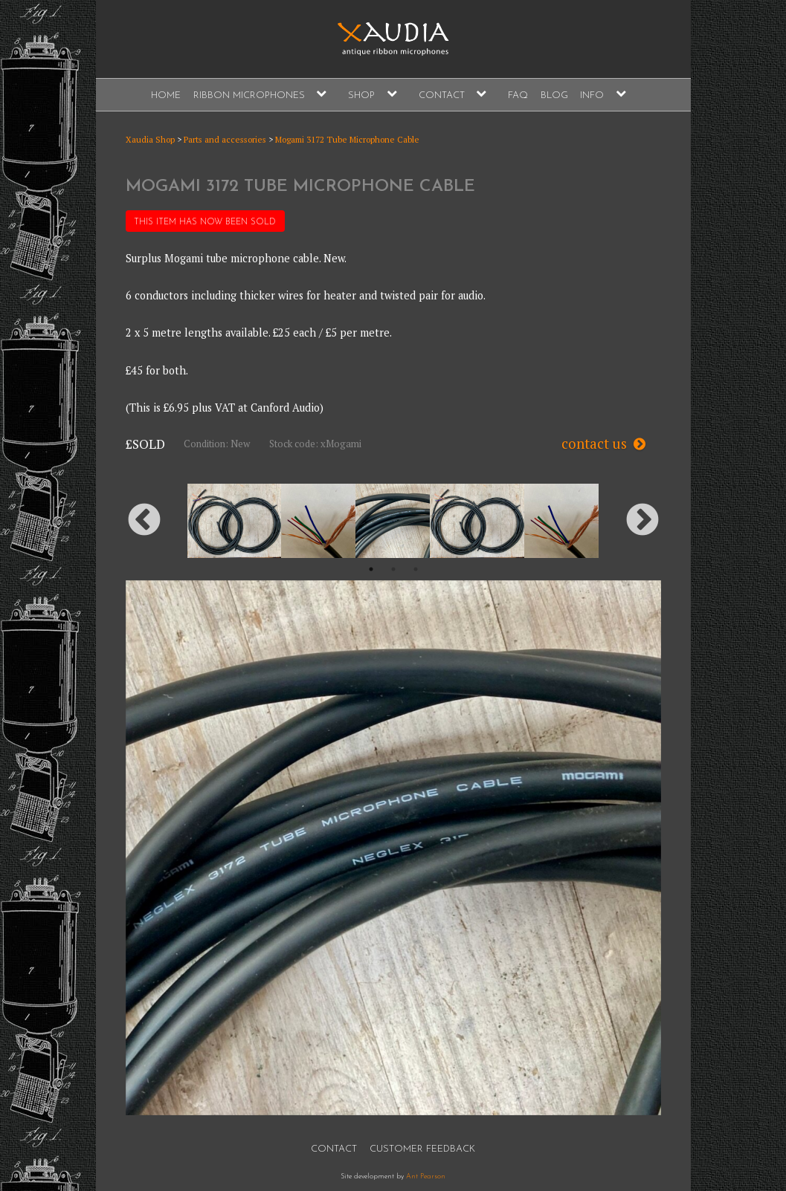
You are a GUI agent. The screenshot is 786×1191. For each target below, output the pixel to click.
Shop (361, 95)
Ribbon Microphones (249, 95)
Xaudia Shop (150, 139)
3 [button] (415, 569)
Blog (554, 95)
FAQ (518, 95)
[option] (392, 521)
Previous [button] (144, 520)
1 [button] (371, 569)
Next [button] (642, 520)
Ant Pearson (425, 1176)
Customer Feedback (422, 1149)
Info (592, 95)
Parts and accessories (225, 139)
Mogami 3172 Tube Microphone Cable (347, 139)
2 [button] (393, 569)
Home (166, 95)
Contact (442, 95)
